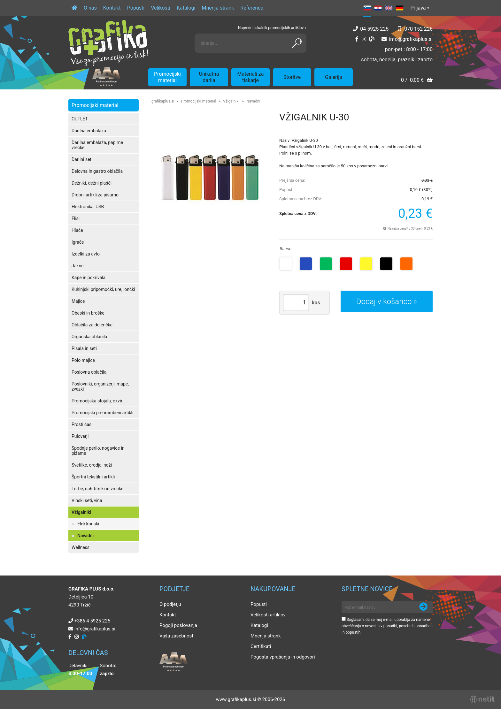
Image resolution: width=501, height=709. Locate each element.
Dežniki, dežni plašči (92, 183)
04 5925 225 (374, 29)
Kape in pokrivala (88, 277)
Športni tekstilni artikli (93, 476)
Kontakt (112, 8)
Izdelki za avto (86, 253)
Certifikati (260, 646)
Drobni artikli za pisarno (95, 194)
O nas (90, 8)
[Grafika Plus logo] (108, 43)
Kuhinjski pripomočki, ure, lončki (103, 289)
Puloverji (80, 436)
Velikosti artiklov (268, 615)
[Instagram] (364, 39)
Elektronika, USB (88, 206)
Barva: (285, 248)
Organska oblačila (89, 336)
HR (378, 8)
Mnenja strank (218, 8)
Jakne (78, 265)
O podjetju (170, 604)
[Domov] (74, 8)
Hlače (77, 230)
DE (400, 8)
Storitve (292, 77)
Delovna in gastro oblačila (97, 171)
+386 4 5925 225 (92, 621)
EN (389, 8)
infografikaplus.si (411, 39)
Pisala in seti (84, 348)
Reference (251, 8)
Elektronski (88, 523)
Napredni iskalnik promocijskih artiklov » (272, 28)
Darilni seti (82, 159)
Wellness (80, 547)
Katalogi (186, 8)
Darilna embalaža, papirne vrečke (97, 145)
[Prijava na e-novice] (423, 607)
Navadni (85, 535)
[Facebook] (356, 39)
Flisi (76, 218)
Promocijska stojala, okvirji (98, 400)
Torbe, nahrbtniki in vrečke (97, 488)
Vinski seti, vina (87, 500)
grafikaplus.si (162, 101)
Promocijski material (167, 77)
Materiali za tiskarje (250, 77)
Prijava (419, 8)
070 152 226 (418, 29)
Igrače (78, 242)
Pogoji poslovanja (178, 625)
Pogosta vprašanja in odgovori (282, 657)
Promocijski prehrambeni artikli (102, 412)
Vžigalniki (81, 512)
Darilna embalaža (89, 130)
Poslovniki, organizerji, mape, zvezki (100, 386)
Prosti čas (81, 424)
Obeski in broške (88, 313)
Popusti (135, 8)
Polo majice (83, 360)
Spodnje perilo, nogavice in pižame (98, 451)
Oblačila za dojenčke (92, 324)
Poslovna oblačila (89, 372)
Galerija (333, 77)
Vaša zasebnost (176, 636)
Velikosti (160, 8)
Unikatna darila (209, 77)
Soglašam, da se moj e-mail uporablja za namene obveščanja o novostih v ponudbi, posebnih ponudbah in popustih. (387, 626)
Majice (78, 301)
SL (367, 8)
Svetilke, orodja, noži (92, 465)
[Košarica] (417, 80)
